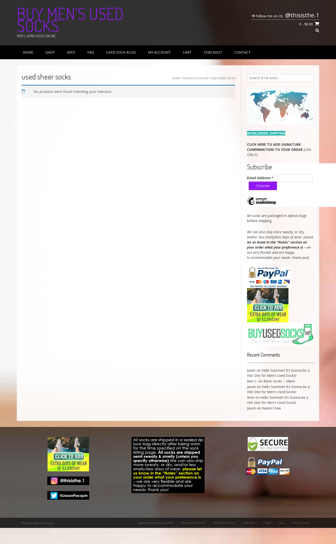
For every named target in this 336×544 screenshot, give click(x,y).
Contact (242, 52)
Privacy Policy (224, 523)
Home (28, 52)
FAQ (90, 52)
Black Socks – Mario (279, 381)
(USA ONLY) (279, 149)
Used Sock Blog (121, 52)
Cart (187, 52)
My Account (159, 52)
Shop (50, 52)
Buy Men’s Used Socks (70, 19)
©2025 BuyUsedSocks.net (156, 523)
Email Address (260, 178)
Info (71, 52)
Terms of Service (193, 523)
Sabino (37, 523)
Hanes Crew (271, 408)
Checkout (213, 52)
